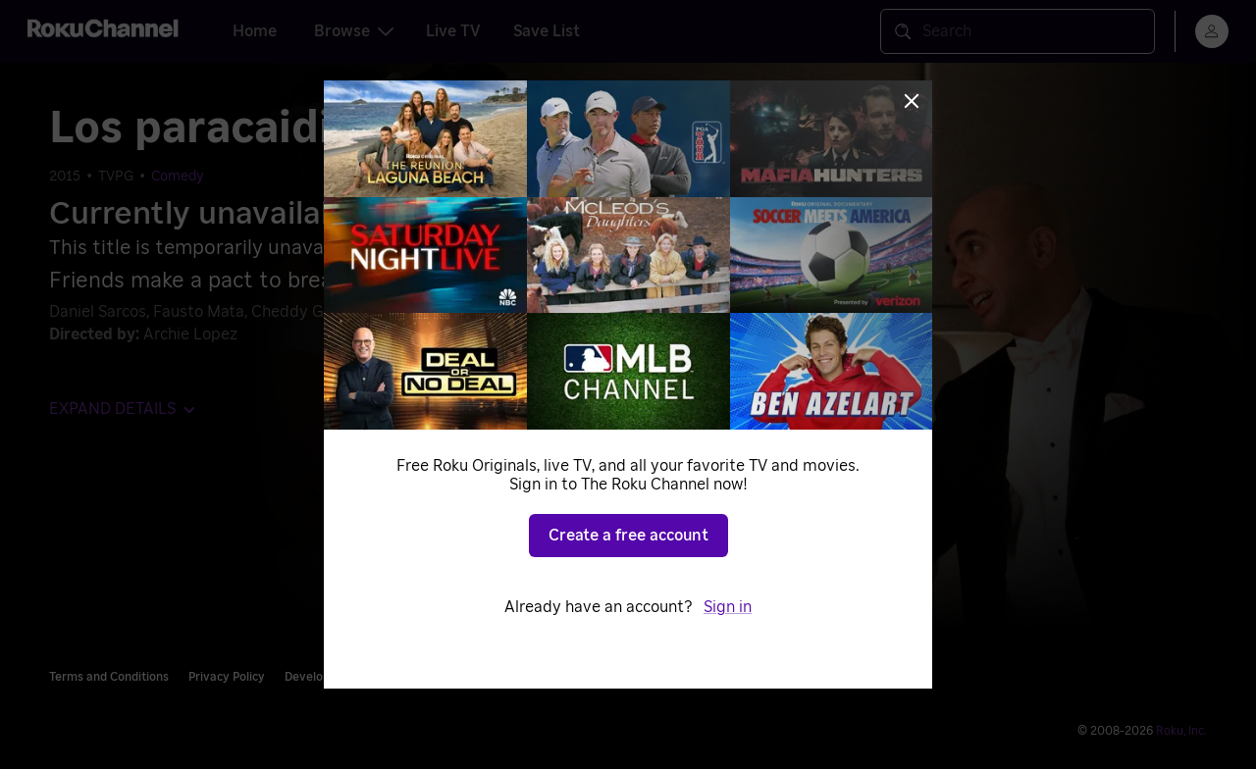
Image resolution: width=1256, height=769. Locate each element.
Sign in (728, 607)
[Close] (911, 101)
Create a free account (628, 535)
